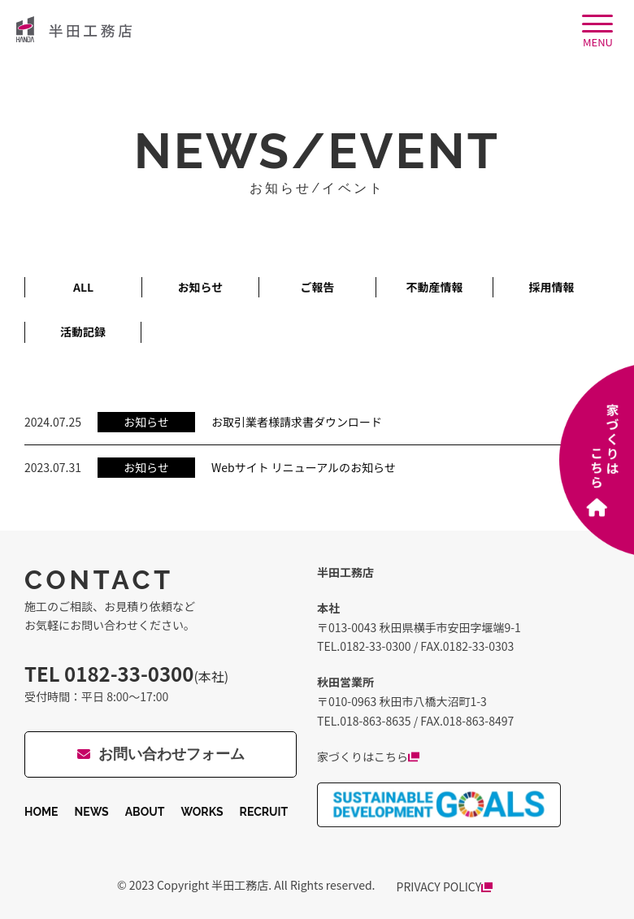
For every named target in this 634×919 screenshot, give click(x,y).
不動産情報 (434, 287)
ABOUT (145, 811)
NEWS (92, 811)
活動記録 (83, 331)
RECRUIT (264, 811)
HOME (41, 811)
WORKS (201, 811)
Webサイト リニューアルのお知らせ (303, 467)
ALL (83, 287)
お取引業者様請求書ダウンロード (296, 422)
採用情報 (552, 287)
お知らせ (201, 287)
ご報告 (318, 287)
